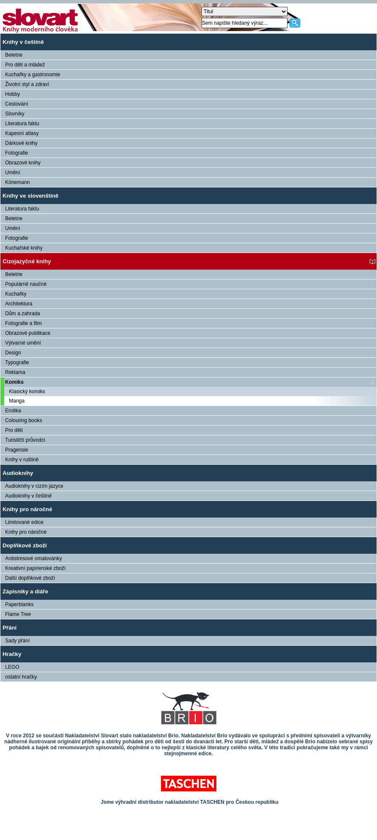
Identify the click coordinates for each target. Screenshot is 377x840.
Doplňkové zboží (25, 545)
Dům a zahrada (22, 313)
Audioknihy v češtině (28, 496)
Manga (17, 401)
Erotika (13, 411)
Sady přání (17, 641)
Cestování (16, 104)
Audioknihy (18, 473)
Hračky (12, 654)
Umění (12, 172)
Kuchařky (15, 294)
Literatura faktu (22, 124)
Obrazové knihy (22, 163)
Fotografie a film (23, 323)
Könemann (17, 182)
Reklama (15, 372)
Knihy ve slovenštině (30, 196)
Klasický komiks (27, 391)
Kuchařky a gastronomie (32, 75)
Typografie (17, 362)
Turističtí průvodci (25, 440)
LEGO (12, 667)
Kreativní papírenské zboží (35, 568)
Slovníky (14, 114)
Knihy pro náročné (27, 509)
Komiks (14, 382)
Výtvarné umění (23, 343)
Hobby (12, 94)
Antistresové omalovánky (33, 558)
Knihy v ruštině (22, 460)
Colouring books (23, 420)
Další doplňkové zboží (30, 578)
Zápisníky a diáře (25, 591)
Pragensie (16, 450)
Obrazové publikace (27, 333)
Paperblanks (19, 604)
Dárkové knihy (21, 143)
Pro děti (14, 430)
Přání (10, 627)
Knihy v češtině (23, 42)
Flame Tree (18, 614)
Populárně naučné (25, 284)
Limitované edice (24, 522)
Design (13, 353)
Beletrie (14, 55)
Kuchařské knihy (24, 248)
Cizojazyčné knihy (27, 261)
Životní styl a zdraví (27, 84)
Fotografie (16, 153)
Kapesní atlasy (22, 133)
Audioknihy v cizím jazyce (34, 486)
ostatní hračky (21, 677)
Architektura (18, 304)
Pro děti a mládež (25, 65)
